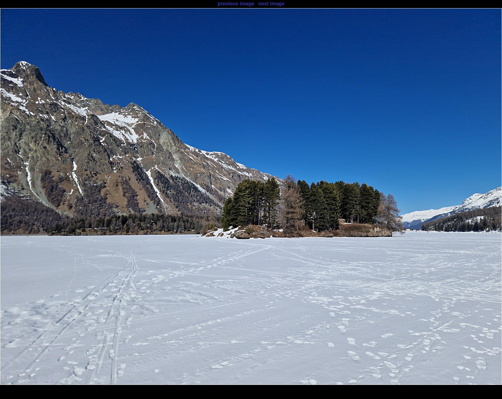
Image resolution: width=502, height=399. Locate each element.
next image (271, 3)
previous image (235, 3)
